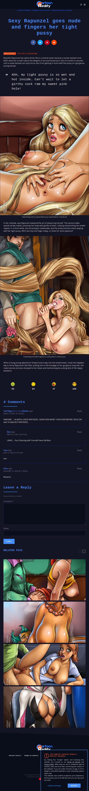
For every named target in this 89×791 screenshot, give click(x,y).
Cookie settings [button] (54, 785)
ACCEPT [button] (74, 785)
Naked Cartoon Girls (41, 10)
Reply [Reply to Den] (79, 432)
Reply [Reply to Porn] (79, 468)
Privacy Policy (15, 755)
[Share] (33, 42)
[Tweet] (40, 42)
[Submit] (54, 42)
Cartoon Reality (23, 10)
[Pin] (47, 42)
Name (6, 528)
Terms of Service (31, 755)
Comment (8, 501)
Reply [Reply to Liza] (79, 450)
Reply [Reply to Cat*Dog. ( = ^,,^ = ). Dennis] (79, 411)
